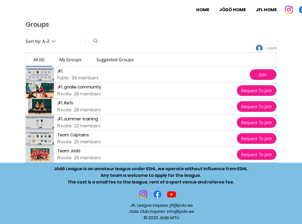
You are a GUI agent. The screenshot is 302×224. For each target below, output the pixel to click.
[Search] (95, 41)
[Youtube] (171, 194)
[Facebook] (157, 194)
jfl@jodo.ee (181, 205)
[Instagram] (289, 10)
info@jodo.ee (180, 211)
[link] (38, 60)
